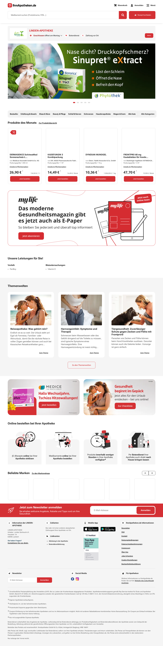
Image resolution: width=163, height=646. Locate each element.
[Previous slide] (145, 473)
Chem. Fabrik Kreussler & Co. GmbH (102, 161)
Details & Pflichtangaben (19, 167)
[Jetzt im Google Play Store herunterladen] (108, 529)
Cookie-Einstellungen (129, 560)
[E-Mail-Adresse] (114, 510)
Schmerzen (88, 114)
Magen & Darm (119, 114)
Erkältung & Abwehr (29, 114)
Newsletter (125, 528)
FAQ (123, 532)
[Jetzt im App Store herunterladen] (91, 529)
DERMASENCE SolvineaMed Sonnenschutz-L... (23, 155)
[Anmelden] (136, 5)
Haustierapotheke (103, 114)
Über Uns (124, 552)
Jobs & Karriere (127, 556)
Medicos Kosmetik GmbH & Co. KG (26, 161)
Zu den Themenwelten (81, 365)
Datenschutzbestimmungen (131, 544)
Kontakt (124, 536)
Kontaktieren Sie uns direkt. (18, 543)
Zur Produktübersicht (48, 123)
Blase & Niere (44, 114)
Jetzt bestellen (24, 179)
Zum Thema (43, 353)
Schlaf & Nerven (74, 114)
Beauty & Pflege (59, 114)
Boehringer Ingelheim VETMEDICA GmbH (142, 161)
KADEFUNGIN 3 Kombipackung (55, 155)
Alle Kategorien (134, 114)
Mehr (149, 35)
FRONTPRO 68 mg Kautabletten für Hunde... (135, 155)
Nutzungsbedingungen (129, 540)
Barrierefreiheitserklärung (131, 564)
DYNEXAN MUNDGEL (96, 154)
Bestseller (14, 114)
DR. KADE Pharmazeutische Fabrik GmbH (66, 161)
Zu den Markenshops (41, 473)
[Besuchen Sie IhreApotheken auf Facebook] (72, 579)
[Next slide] (151, 473)
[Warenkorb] (120, 5)
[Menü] (151, 5)
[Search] (123, 15)
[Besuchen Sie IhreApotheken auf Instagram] (77, 579)
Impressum (125, 548)
